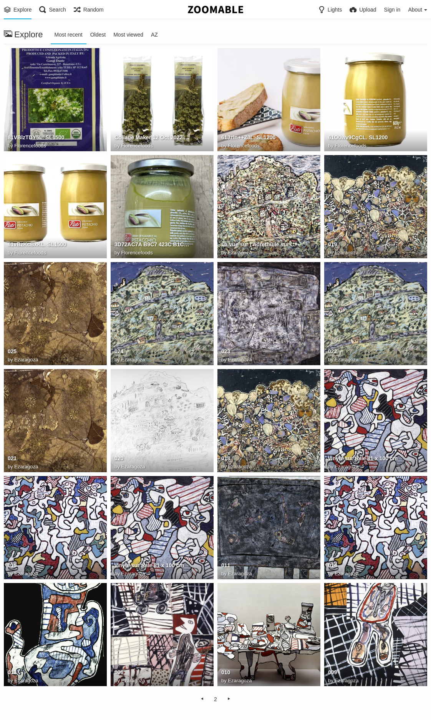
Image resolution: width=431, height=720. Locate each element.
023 (225, 351)
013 (12, 672)
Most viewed (128, 35)
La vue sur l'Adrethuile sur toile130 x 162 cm (259, 244)
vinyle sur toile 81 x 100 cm (363, 458)
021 (12, 458)
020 (118, 458)
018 (225, 458)
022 (332, 351)
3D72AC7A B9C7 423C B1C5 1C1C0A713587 (152, 244)
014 (332, 565)
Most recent (69, 35)
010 (225, 672)
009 (332, 672)
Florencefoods (30, 146)
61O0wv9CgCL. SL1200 (358, 137)
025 (12, 351)
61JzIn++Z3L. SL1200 (248, 137)
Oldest (98, 35)
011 (225, 565)
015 (12, 565)
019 (332, 244)
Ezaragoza (240, 253)
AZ (154, 35)
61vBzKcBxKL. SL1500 (37, 244)
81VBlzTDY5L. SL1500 (36, 137)
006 (118, 672)
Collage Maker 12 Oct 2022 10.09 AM (152, 137)
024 (118, 351)
